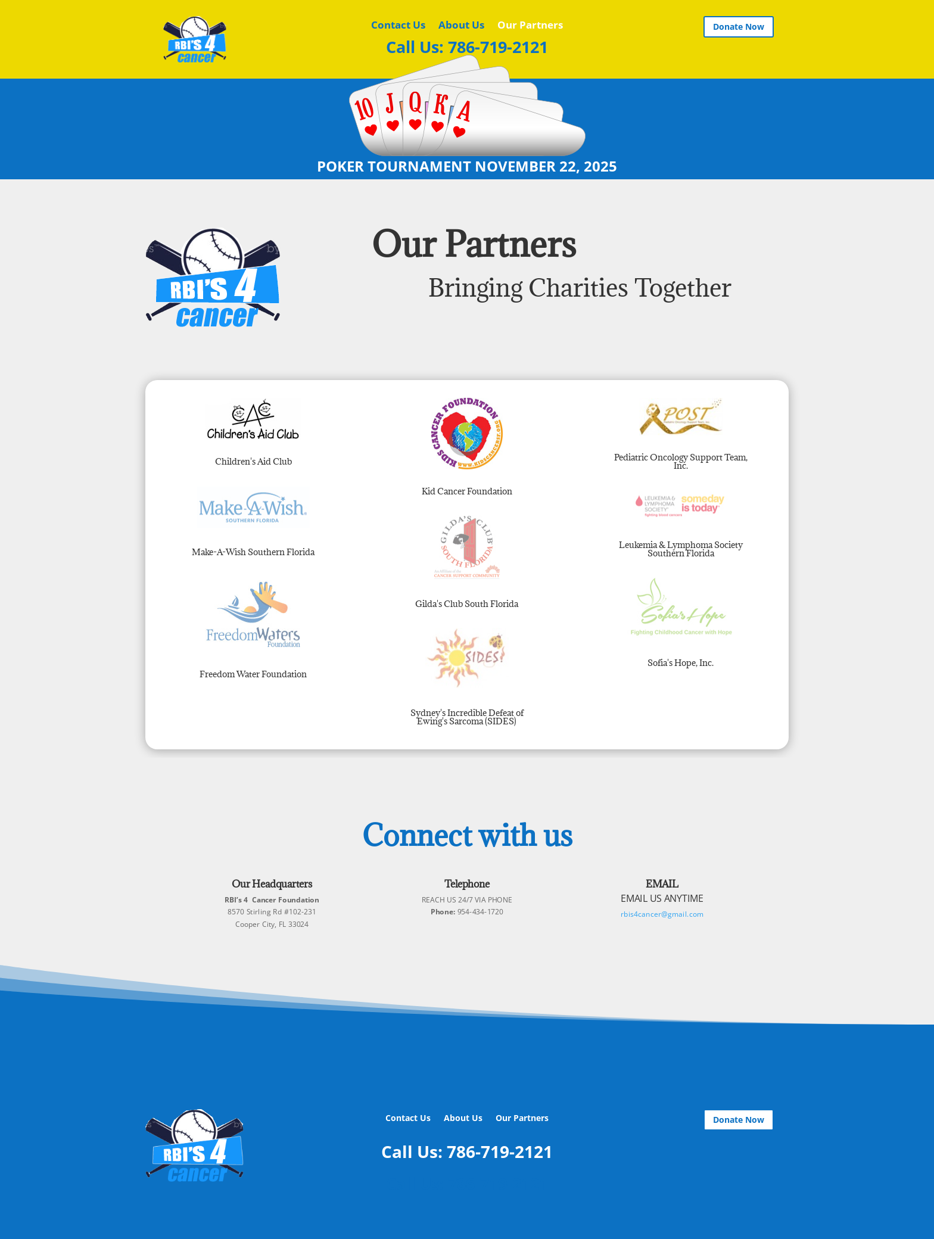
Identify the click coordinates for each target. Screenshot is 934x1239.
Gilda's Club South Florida (466, 603)
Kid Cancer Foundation (467, 491)
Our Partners (530, 26)
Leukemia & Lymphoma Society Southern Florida (681, 549)
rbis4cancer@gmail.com (662, 913)
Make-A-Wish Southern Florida (253, 552)
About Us (461, 26)
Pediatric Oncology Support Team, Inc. (681, 461)
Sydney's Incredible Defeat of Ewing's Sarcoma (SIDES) (467, 717)
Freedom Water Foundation (253, 674)
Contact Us (398, 26)
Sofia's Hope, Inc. (680, 662)
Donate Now (738, 26)
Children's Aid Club (253, 461)
